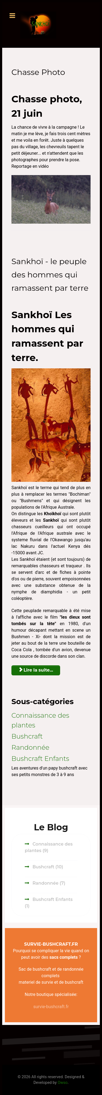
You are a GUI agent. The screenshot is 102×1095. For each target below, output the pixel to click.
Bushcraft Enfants (40, 758)
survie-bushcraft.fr (51, 1006)
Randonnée (30, 747)
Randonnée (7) (48, 883)
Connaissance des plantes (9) (49, 847)
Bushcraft (27, 736)
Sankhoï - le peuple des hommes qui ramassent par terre (49, 275)
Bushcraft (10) (47, 866)
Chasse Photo (38, 72)
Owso (62, 1082)
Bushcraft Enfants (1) (49, 903)
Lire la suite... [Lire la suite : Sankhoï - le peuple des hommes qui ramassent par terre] (35, 670)
